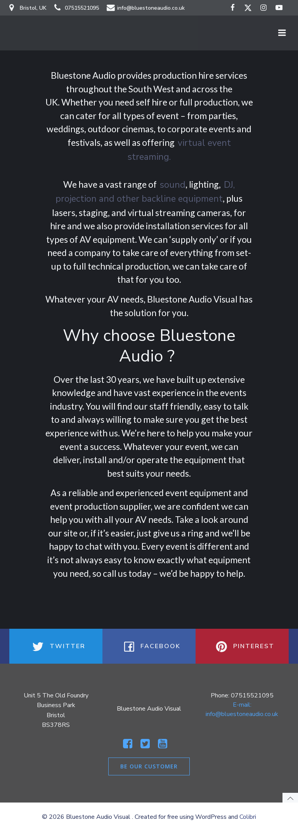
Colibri (247, 817)
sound (172, 185)
